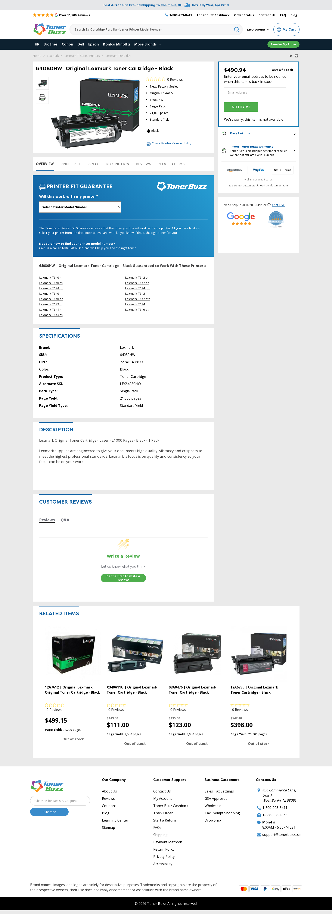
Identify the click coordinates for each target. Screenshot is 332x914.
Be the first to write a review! (123, 578)
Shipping (160, 834)
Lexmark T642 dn (137, 283)
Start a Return (164, 820)
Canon (67, 44)
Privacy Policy (164, 856)
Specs (94, 164)
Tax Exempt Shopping (222, 813)
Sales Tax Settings (219, 791)
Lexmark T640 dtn (118, 56)
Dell (80, 44)
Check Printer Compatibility (168, 143)
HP (37, 44)
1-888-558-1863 (274, 815)
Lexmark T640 (49, 293)
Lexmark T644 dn (51, 288)
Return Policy (163, 849)
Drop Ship (213, 820)
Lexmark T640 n (50, 277)
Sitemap (108, 827)
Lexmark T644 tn (51, 315)
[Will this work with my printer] (80, 207)
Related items (170, 164)
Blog (294, 15)
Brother (51, 44)
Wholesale (213, 805)
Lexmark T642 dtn (137, 299)
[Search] (156, 29)
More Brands (147, 44)
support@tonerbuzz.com (282, 834)
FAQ (283, 15)
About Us (109, 791)
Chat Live (276, 205)
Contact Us (267, 15)
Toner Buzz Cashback (213, 15)
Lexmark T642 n (50, 304)
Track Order (163, 813)
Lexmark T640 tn (51, 283)
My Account (258, 29)
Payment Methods (168, 842)
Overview (45, 164)
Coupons (109, 805)
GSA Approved (216, 798)
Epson (93, 44)
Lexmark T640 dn (51, 299)
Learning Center (115, 820)
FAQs (157, 827)
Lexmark (53, 56)
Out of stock (73, 739)
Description (117, 164)
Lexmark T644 (135, 304)
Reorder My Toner (283, 44)
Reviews (143, 164)
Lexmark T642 (135, 293)
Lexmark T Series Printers (82, 56)
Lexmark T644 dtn (137, 288)
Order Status (244, 15)
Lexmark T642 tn (137, 277)
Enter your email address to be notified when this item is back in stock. (255, 79)
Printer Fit (71, 164)
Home (37, 56)
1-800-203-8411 (274, 807)
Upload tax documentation (272, 185)
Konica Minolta (116, 44)
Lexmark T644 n (50, 310)
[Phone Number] (178, 15)
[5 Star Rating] (61, 15)
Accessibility (162, 863)
